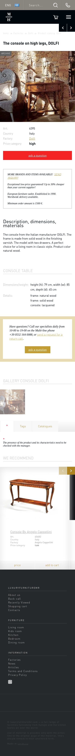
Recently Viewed (19, 602)
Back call (14, 598)
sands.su (23, 743)
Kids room (15, 631)
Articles (13, 667)
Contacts (14, 610)
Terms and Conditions (23, 671)
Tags (23, 426)
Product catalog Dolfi (49, 33)
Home (6, 33)
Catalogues (45, 426)
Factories (18, 33)
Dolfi (30, 33)
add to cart (52, 565)
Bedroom (14, 638)
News (12, 663)
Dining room (16, 642)
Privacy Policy (17, 674)
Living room (16, 627)
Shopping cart (17, 606)
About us (14, 594)
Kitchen (13, 634)
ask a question (37, 155)
